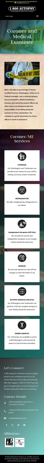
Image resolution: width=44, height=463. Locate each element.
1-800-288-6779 (33, 1)
